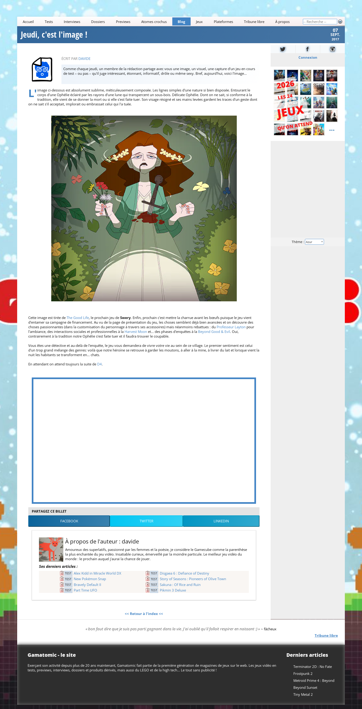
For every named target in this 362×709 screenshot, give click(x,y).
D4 (99, 368)
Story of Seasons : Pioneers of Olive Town (193, 582)
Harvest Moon (136, 335)
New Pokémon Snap (90, 582)
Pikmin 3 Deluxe (173, 594)
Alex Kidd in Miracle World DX (97, 577)
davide (84, 62)
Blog (181, 21)
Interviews (72, 21)
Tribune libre (254, 21)
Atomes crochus (154, 21)
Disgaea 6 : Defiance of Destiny (184, 577)
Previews (123, 21)
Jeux (199, 21)
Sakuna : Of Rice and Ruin (180, 588)
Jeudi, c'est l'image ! (54, 37)
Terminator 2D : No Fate (312, 670)
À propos (282, 21)
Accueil (28, 21)
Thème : (308, 245)
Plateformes (223, 21)
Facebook (69, 525)
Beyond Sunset (305, 691)
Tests (49, 21)
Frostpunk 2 (303, 677)
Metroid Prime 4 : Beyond (313, 684)
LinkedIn (221, 525)
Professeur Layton (231, 330)
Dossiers (98, 21)
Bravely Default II (87, 588)
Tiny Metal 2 (303, 698)
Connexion (307, 61)
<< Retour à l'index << (144, 617)
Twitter (146, 525)
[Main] (160, 21)
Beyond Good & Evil (214, 335)
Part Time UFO (85, 594)
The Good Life (78, 321)
